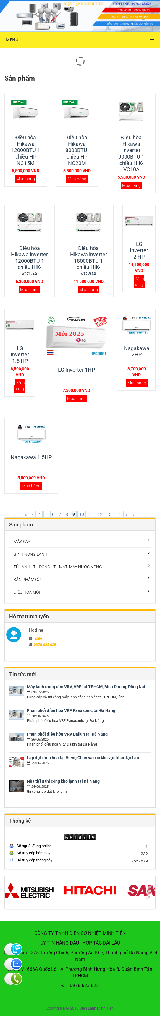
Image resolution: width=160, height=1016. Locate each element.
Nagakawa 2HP (136, 351)
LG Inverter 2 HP (139, 250)
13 (109, 514)
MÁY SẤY (22, 541)
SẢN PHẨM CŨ (27, 579)
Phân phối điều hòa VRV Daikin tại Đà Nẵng (67, 734)
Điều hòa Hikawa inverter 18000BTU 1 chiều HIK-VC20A (88, 261)
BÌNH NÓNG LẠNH (30, 554)
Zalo (38, 638)
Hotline (36, 630)
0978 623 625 (45, 644)
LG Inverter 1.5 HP (20, 354)
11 (90, 514)
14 (118, 514)
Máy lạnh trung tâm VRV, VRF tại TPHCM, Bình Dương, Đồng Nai (86, 687)
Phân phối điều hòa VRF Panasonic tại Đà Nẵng (71, 710)
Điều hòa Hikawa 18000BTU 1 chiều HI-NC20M (76, 150)
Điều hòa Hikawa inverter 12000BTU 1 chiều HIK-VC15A (29, 261)
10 (81, 514)
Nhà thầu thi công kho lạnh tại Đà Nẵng (63, 781)
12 (100, 514)
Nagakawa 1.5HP (31, 457)
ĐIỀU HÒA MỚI (27, 592)
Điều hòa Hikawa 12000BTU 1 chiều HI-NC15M (25, 150)
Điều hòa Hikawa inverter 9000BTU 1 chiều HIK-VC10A (131, 153)
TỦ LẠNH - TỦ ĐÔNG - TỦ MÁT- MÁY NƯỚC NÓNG (58, 567)
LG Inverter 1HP (76, 370)
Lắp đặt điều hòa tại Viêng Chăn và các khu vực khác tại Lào (83, 758)
